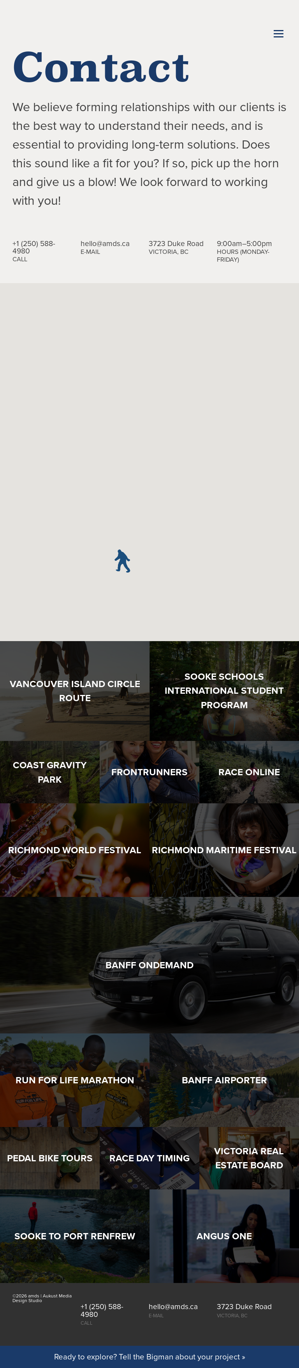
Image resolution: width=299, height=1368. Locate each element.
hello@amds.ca (105, 243)
